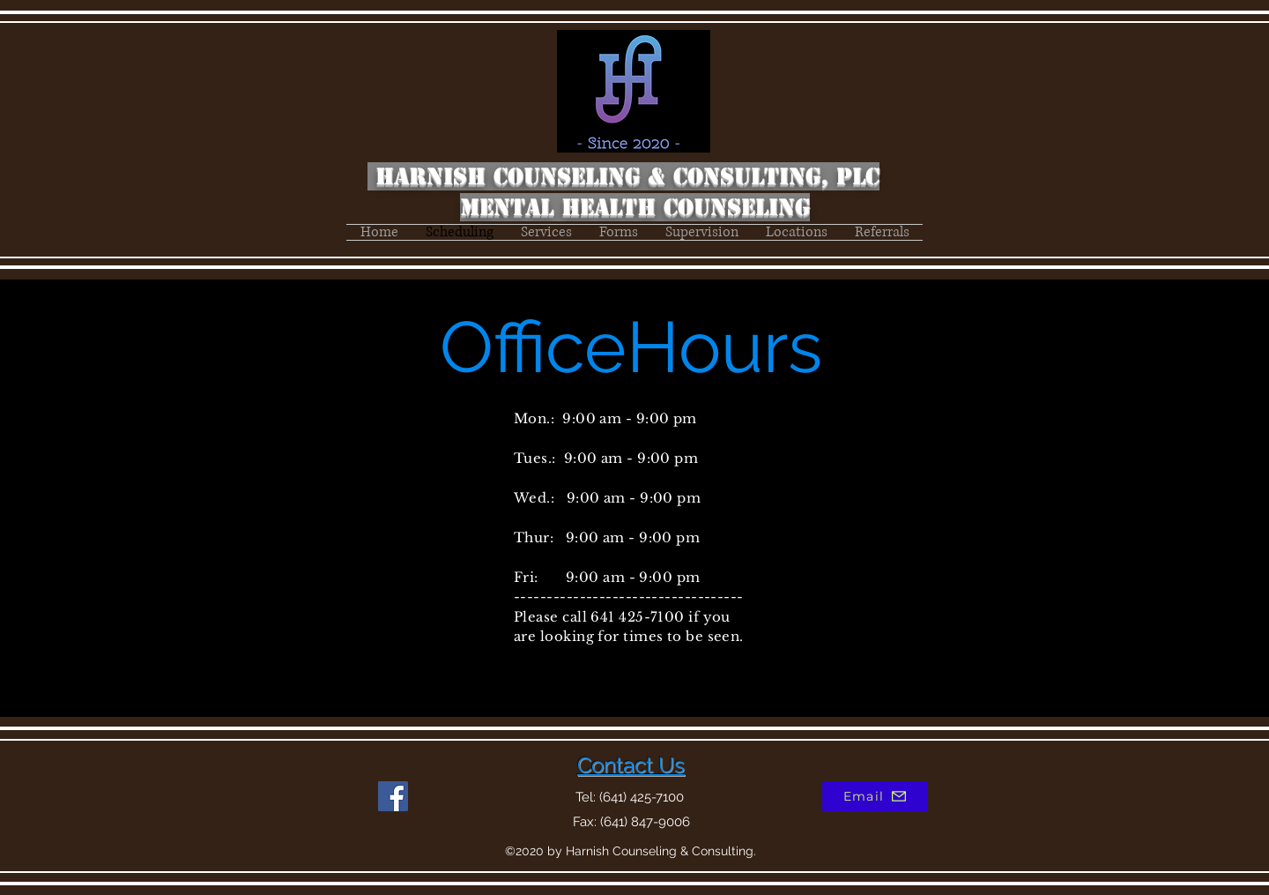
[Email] (875, 796)
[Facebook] (393, 796)
